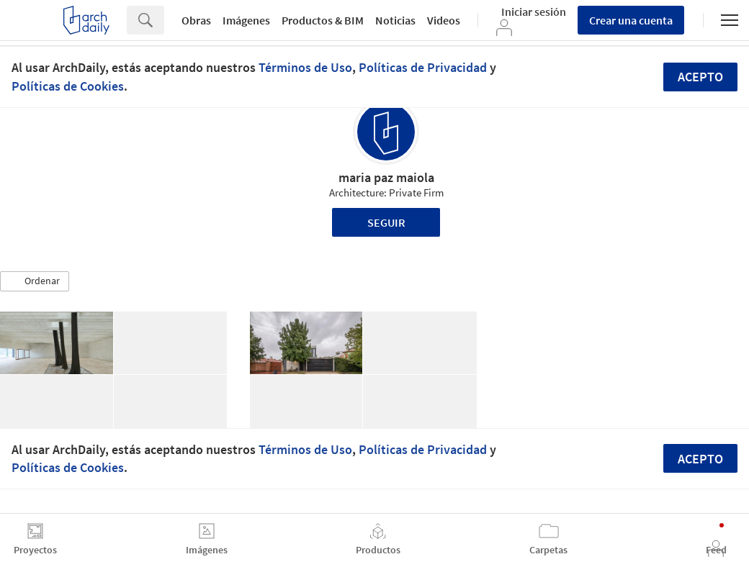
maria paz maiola (386, 177)
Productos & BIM (323, 20)
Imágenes (246, 20)
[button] (34, 281)
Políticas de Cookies (68, 86)
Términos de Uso (305, 67)
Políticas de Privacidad (423, 67)
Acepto (700, 76)
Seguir (386, 222)
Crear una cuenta (631, 20)
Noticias (395, 20)
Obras (196, 20)
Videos (443, 20)
